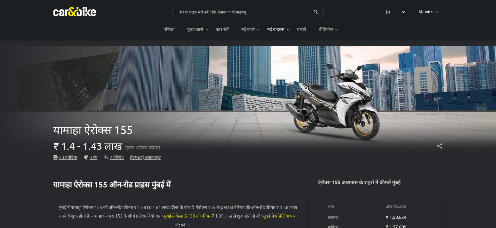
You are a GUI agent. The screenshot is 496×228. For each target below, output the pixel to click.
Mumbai (429, 12)
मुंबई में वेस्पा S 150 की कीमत (188, 215)
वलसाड (333, 217)
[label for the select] (394, 12)
